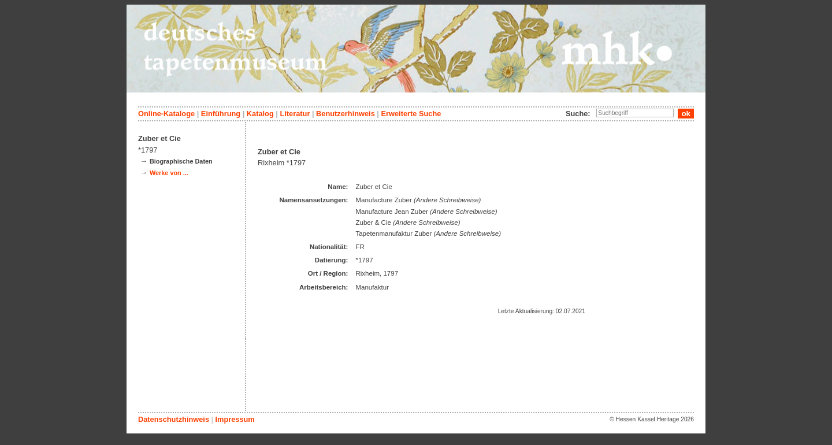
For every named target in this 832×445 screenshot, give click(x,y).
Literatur (295, 113)
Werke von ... (169, 172)
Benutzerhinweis (345, 113)
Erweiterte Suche (411, 113)
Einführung (220, 113)
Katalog (260, 113)
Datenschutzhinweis (173, 419)
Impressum (234, 419)
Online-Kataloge (166, 113)
